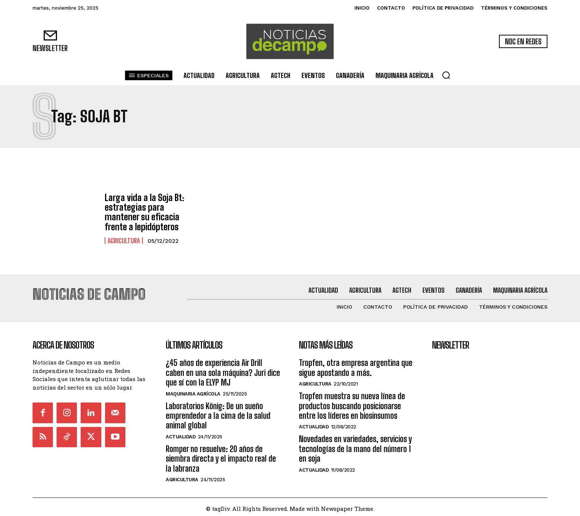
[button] (446, 75)
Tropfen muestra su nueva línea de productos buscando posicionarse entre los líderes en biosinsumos (352, 403)
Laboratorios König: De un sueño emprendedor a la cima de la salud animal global (218, 412)
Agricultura (124, 240)
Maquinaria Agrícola (193, 390)
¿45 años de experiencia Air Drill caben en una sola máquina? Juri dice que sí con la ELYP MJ (223, 369)
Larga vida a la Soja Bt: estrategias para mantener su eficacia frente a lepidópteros (144, 212)
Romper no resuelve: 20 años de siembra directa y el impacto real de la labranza (221, 455)
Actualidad (180, 433)
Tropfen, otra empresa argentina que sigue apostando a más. (355, 364)
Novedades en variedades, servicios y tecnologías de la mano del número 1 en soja (355, 446)
